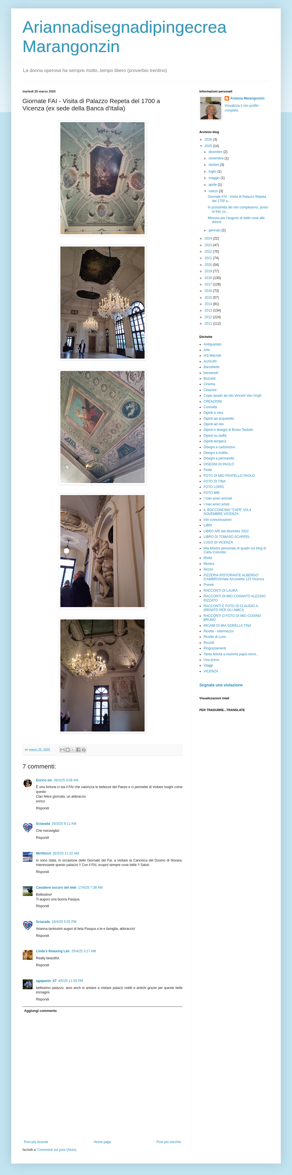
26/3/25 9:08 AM (66, 780)
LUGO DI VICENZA (218, 542)
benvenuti (211, 373)
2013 (209, 310)
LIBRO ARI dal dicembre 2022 (226, 531)
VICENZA (211, 671)
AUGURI (210, 361)
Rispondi (42, 808)
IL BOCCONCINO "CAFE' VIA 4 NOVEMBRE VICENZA (227, 512)
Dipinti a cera (213, 413)
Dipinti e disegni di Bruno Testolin (228, 430)
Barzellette (212, 367)
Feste (208, 470)
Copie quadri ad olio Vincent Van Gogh (232, 396)
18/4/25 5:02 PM (64, 922)
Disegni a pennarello (219, 458)
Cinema (209, 384)
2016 (209, 291)
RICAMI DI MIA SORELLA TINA (227, 626)
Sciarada (43, 824)
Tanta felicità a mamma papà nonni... (231, 654)
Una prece (211, 660)
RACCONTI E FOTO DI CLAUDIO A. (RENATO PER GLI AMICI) (231, 608)
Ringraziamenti (215, 648)
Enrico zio (44, 780)
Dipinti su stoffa (215, 436)
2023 (209, 245)
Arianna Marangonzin (247, 98)
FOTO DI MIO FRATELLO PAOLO (229, 476)
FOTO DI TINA (215, 481)
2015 (209, 297)
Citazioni (210, 390)
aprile (213, 185)
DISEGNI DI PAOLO (219, 464)
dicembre (216, 152)
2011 (209, 324)
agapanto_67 (46, 981)
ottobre (214, 165)
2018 (209, 278)
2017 (209, 284)
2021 (209, 258)
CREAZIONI (213, 401)
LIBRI (208, 525)
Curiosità (210, 407)
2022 (209, 252)
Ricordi (209, 643)
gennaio (215, 230)
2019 (209, 271)
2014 (209, 304)
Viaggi (208, 665)
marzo (214, 191)
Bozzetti (210, 378)
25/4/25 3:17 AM (83, 951)
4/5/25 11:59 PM (70, 981)
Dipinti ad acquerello (219, 419)
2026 (209, 139)
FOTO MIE (212, 493)
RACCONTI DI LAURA (221, 591)
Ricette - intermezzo (219, 631)
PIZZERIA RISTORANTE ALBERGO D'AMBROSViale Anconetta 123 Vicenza (234, 577)
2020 (209, 265)
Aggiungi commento (40, 1011)
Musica (209, 564)
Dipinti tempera (215, 441)
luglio (213, 171)
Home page (102, 1142)
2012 (209, 317)
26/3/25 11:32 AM (66, 853)
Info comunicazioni (217, 520)
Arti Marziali (212, 355)
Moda (208, 558)
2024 (209, 238)
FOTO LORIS (214, 487)
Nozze (208, 569)
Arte (207, 350)
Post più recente (36, 1142)
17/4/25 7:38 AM (90, 888)
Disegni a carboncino (219, 447)
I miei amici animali (218, 498)
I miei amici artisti (216, 504)
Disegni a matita (216, 453)
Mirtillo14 (43, 853)
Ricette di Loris (215, 637)
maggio (215, 178)
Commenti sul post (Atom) (56, 1150)
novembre (217, 158)
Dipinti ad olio (214, 424)
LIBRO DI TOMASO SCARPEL (227, 537)
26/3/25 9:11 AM (64, 824)
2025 (209, 146)
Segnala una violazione (221, 685)
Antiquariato (213, 344)
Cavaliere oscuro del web (56, 888)
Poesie (209, 585)
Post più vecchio (169, 1142)
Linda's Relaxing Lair (53, 951)
